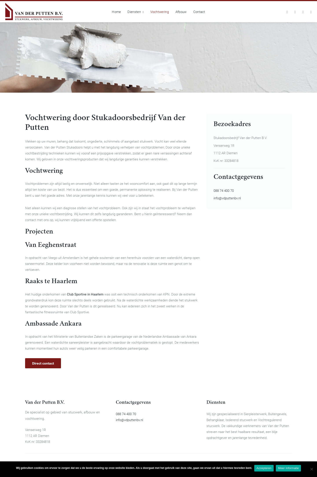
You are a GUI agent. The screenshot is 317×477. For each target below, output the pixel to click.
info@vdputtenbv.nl (227, 198)
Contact (199, 11)
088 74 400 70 (224, 190)
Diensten (135, 11)
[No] (311, 469)
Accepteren (263, 468)
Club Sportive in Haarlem (85, 294)
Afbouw (181, 11)
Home (116, 11)
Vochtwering (159, 11)
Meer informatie (288, 468)
